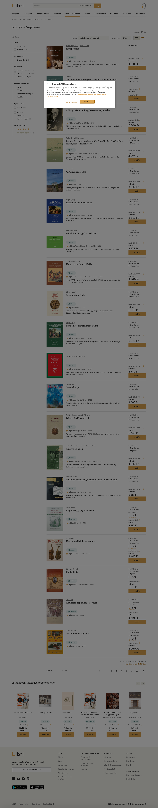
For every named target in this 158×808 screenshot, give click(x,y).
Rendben (87, 102)
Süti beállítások (71, 102)
